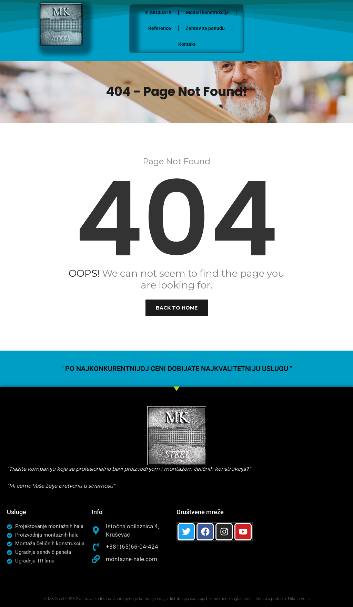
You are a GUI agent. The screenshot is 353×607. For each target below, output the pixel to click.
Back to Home (177, 308)
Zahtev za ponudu (225, 28)
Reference (179, 28)
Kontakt (206, 44)
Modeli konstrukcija (227, 12)
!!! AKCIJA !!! (177, 12)
